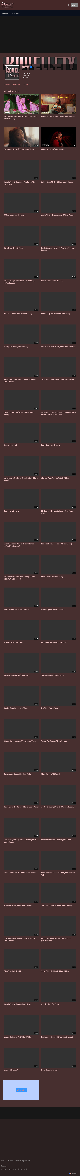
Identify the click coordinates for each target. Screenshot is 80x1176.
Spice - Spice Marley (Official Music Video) (57, 182)
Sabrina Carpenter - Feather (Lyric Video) (56, 840)
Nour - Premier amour (49, 1070)
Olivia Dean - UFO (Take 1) (50, 774)
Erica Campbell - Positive (13, 971)
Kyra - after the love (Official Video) (54, 642)
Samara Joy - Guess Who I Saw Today (17, 774)
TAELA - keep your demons (14, 215)
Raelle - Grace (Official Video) (52, 281)
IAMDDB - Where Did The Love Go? (16, 610)
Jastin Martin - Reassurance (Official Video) (57, 215)
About (25, 84)
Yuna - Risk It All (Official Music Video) (55, 971)
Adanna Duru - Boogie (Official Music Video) (20, 741)
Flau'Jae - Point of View (49, 708)
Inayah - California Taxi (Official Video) (18, 1037)
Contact (10, 1161)
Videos (7, 84)
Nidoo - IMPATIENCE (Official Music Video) (20, 873)
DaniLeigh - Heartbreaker (50, 445)
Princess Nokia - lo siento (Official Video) (56, 544)
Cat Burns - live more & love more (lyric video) (58, 116)
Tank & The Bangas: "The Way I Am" (54, 741)
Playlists (16, 84)
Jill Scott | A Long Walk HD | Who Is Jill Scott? (57, 807)
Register (4, 1166)
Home (3, 1161)
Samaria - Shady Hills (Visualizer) (16, 675)
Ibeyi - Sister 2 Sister (11, 511)
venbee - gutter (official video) (52, 610)
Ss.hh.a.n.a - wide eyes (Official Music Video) (57, 379)
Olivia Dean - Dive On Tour (13, 248)
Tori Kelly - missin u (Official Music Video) (56, 905)
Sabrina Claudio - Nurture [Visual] (16, 708)
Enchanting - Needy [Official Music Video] (19, 149)
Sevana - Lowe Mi (10, 445)
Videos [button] (5, 13)
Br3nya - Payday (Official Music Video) (18, 905)
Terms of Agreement (22, 1161)
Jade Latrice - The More (50, 1004)
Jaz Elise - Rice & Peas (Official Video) (18, 314)
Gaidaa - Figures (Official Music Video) (55, 314)
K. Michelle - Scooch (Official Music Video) (57, 1037)
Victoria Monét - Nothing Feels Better (17, 1004)
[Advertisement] (40, 34)
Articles (15, 13)
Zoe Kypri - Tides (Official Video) (16, 347)
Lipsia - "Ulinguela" (11, 1070)
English (73, 1174)
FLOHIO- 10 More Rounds (13, 642)
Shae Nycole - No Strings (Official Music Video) (21, 807)
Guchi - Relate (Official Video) (52, 577)
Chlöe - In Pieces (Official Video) (53, 149)
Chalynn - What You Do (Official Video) (55, 478)
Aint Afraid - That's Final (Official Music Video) (58, 347)
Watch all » (21, 1090)
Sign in (74, 5)
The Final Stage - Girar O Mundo (53, 675)
